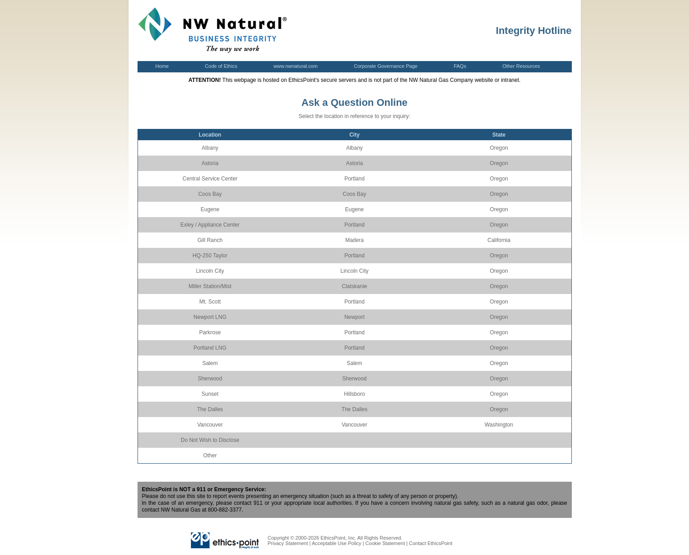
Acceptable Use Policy (336, 543)
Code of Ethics (221, 67)
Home (162, 66)
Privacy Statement (288, 543)
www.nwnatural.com (295, 66)
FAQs (460, 66)
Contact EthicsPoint (430, 543)
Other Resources (521, 66)
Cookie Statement (385, 543)
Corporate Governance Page (386, 66)
